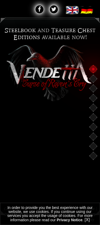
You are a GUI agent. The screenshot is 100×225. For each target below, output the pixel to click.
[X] (87, 220)
